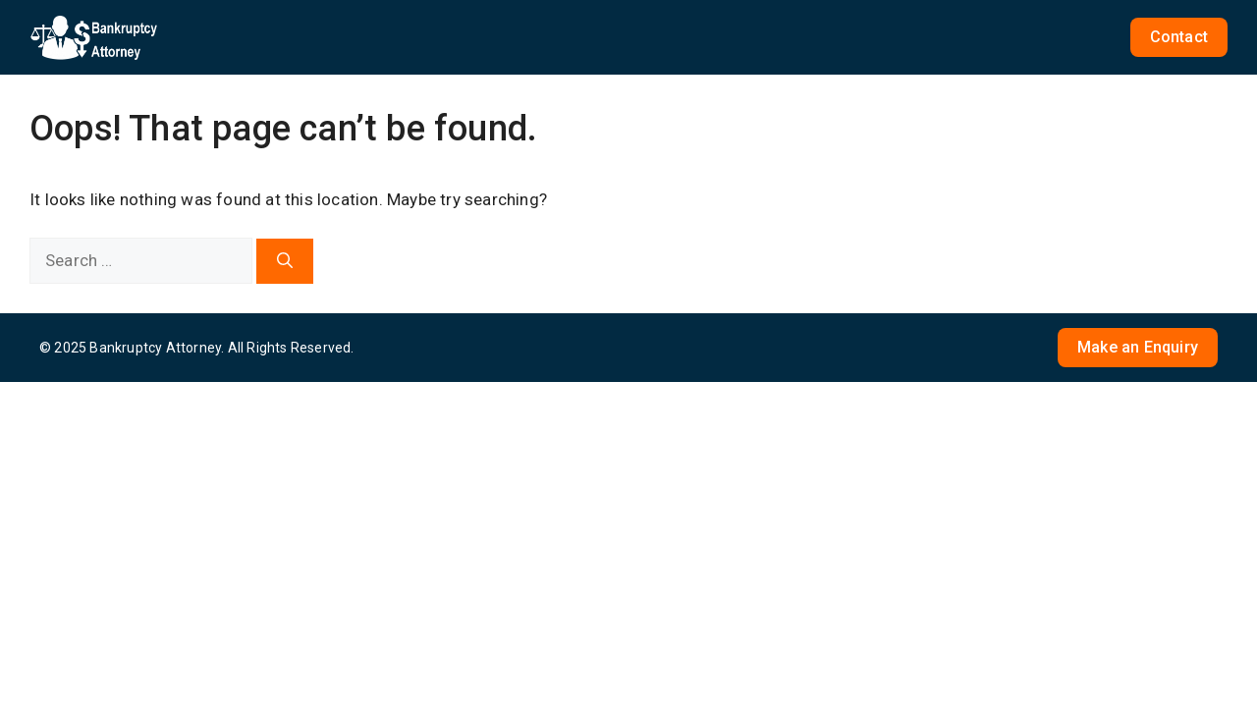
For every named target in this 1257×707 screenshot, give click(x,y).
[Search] (284, 261)
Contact (1179, 36)
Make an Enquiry (1137, 347)
